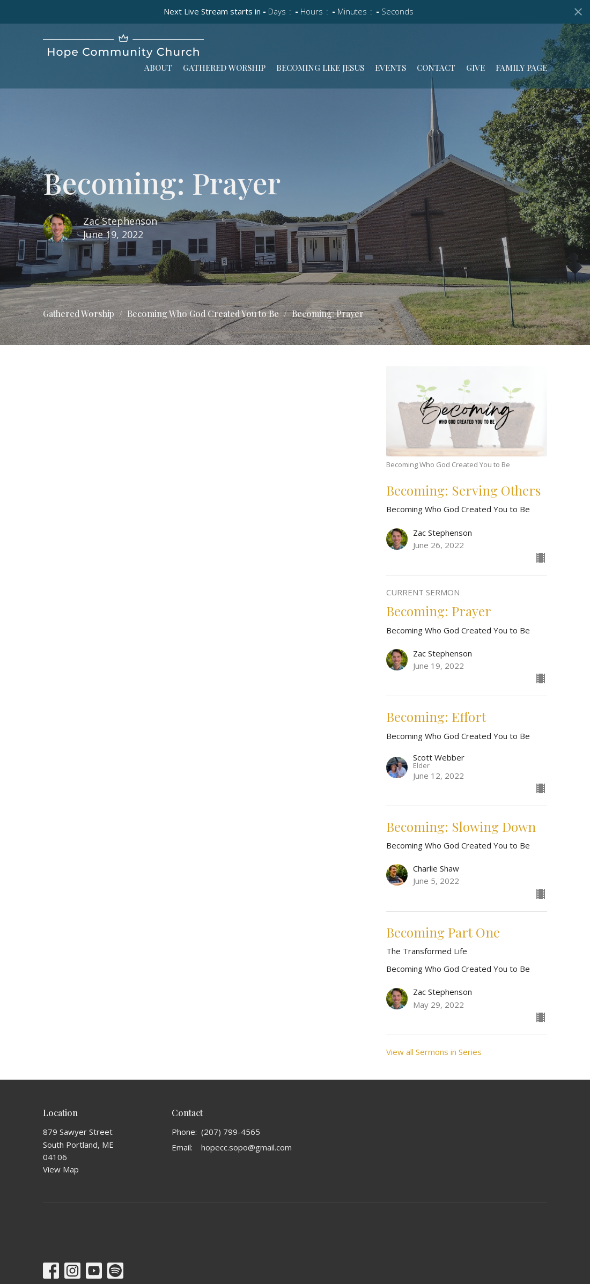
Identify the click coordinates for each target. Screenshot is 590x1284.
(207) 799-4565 (230, 1131)
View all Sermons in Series (434, 1051)
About (158, 67)
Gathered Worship (224, 67)
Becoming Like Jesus (320, 67)
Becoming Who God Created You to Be (203, 313)
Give (475, 67)
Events (390, 67)
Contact (436, 67)
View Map (61, 1169)
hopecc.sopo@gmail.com (246, 1147)
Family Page (521, 67)
